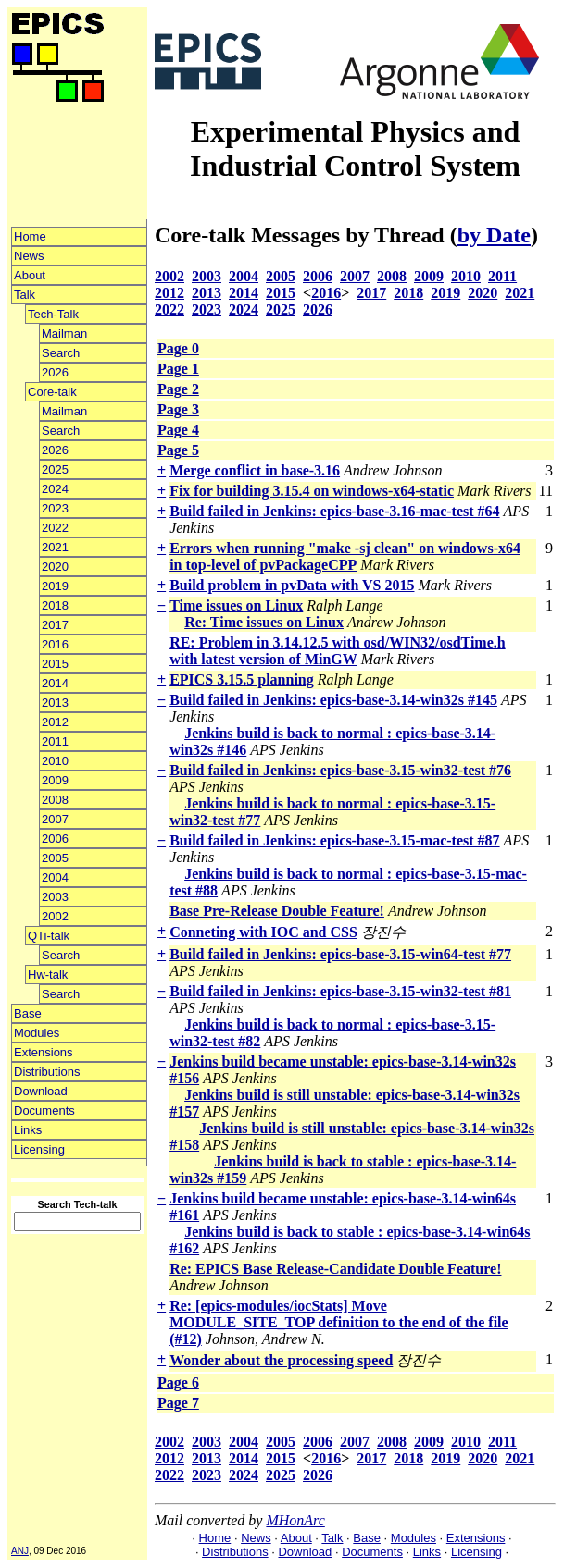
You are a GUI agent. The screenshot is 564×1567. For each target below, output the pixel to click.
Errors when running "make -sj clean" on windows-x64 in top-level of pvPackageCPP (344, 556)
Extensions (43, 1052)
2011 (55, 741)
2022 (55, 528)
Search (61, 353)
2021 (55, 547)
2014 (55, 683)
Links (28, 1130)
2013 (55, 702)
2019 (55, 586)
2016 (55, 644)
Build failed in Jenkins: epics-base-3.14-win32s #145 (333, 700)
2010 (55, 761)
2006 (55, 838)
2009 (55, 780)
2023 (55, 508)
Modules (36, 1033)
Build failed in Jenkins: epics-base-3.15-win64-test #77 (340, 954)
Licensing (39, 1149)
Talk (24, 295)
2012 (55, 722)
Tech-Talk (53, 314)
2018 (55, 605)
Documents (44, 1110)
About (29, 275)
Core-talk (52, 392)
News (29, 256)
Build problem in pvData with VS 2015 (291, 585)
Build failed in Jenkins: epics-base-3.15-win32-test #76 (340, 770)
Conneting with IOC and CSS (263, 932)
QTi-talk (48, 936)
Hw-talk (48, 974)
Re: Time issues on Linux (264, 622)
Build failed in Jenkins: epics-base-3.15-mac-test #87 (334, 840)
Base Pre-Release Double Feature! (276, 911)
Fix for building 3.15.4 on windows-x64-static (311, 491)
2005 (55, 858)
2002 (55, 916)
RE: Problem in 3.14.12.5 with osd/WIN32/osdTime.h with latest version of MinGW (337, 651)
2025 (55, 469)
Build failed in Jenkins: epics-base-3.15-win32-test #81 (340, 991)
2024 (55, 489)
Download (41, 1091)
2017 (55, 625)
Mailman (64, 333)
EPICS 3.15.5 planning (241, 679)
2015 (55, 664)
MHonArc (295, 1520)
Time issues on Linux (236, 605)
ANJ (20, 1551)
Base (28, 1013)
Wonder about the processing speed (281, 1360)
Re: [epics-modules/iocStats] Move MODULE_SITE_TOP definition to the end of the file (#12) (338, 1322)
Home (30, 236)
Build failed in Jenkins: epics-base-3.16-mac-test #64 (334, 511)
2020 (55, 567)
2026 (55, 372)
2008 (55, 800)
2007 (55, 819)
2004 (55, 877)
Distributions (47, 1072)
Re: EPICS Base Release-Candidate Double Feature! (335, 1269)
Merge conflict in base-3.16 (254, 470)
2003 (55, 897)
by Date (494, 235)
